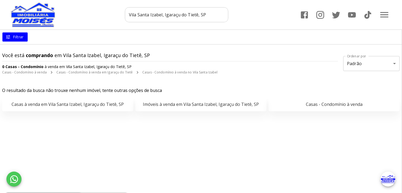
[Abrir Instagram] (320, 15)
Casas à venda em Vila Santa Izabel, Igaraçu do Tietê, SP (68, 104)
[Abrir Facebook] (304, 15)
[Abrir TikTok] (367, 15)
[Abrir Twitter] (336, 15)
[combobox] (176, 14)
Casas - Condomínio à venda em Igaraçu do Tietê (94, 72)
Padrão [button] (354, 63)
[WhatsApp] (13, 179)
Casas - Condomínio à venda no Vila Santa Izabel (180, 72)
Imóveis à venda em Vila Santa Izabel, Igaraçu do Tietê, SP (201, 104)
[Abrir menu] (384, 14)
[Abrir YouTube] (352, 15)
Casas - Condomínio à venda (24, 72)
